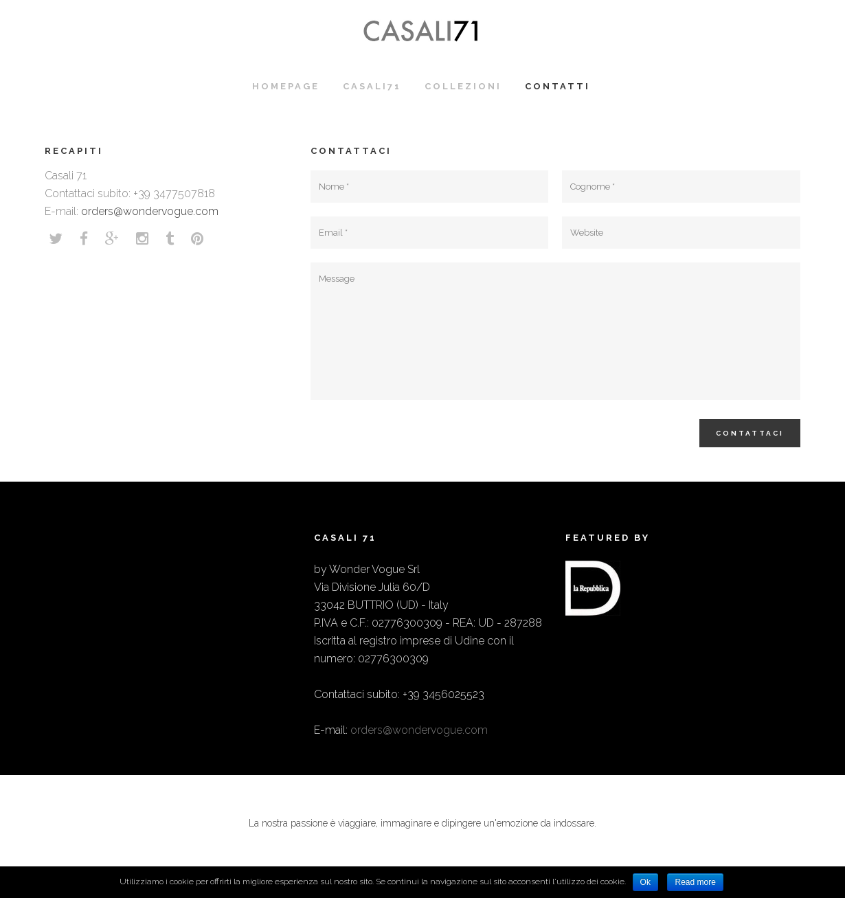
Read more (695, 882)
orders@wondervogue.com (149, 211)
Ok (645, 882)
